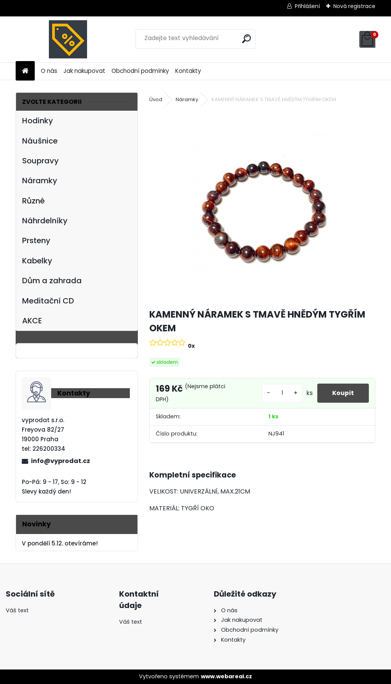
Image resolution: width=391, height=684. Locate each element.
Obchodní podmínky (140, 71)
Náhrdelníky (45, 220)
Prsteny (36, 240)
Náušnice (40, 141)
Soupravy (40, 160)
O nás (49, 71)
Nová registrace (354, 6)
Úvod (155, 99)
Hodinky (37, 120)
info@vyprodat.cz (60, 461)
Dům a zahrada (52, 280)
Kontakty (188, 71)
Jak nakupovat (84, 71)
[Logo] (68, 39)
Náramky (39, 180)
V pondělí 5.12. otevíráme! (60, 543)
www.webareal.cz (226, 676)
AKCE (32, 320)
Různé (33, 200)
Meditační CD (48, 300)
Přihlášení (307, 6)
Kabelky (37, 260)
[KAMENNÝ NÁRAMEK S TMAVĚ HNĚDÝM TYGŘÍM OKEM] (262, 206)
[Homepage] (25, 71)
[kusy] (281, 393)
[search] (246, 38)
